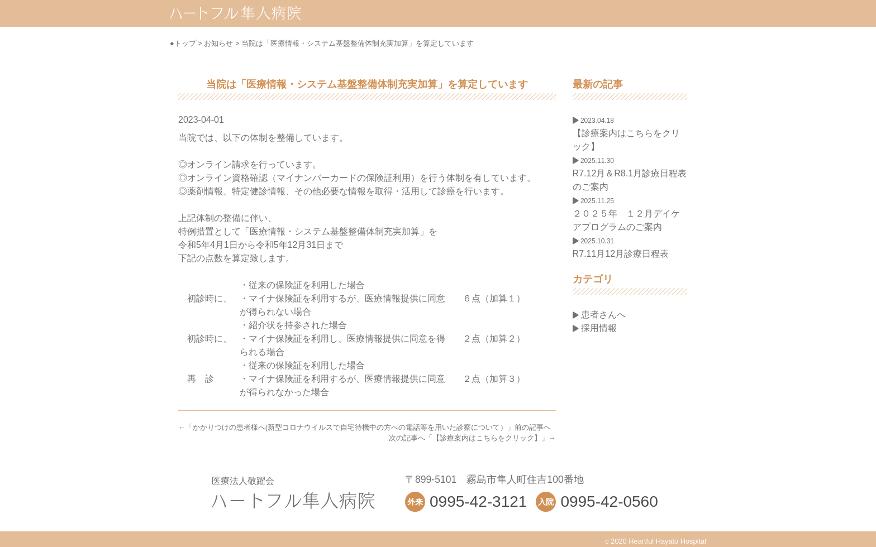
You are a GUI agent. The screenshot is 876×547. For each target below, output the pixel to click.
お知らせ (218, 43)
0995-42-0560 (609, 501)
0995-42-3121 (478, 501)
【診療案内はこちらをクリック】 (486, 438)
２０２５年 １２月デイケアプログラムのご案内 (626, 214)
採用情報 (595, 328)
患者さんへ (599, 314)
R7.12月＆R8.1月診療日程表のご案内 (630, 174)
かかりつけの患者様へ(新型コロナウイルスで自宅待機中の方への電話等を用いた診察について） (350, 427)
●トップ (183, 43)
